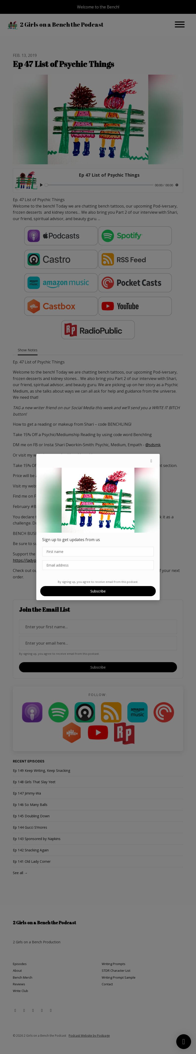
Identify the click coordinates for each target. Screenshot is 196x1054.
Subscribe (98, 591)
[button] (151, 461)
